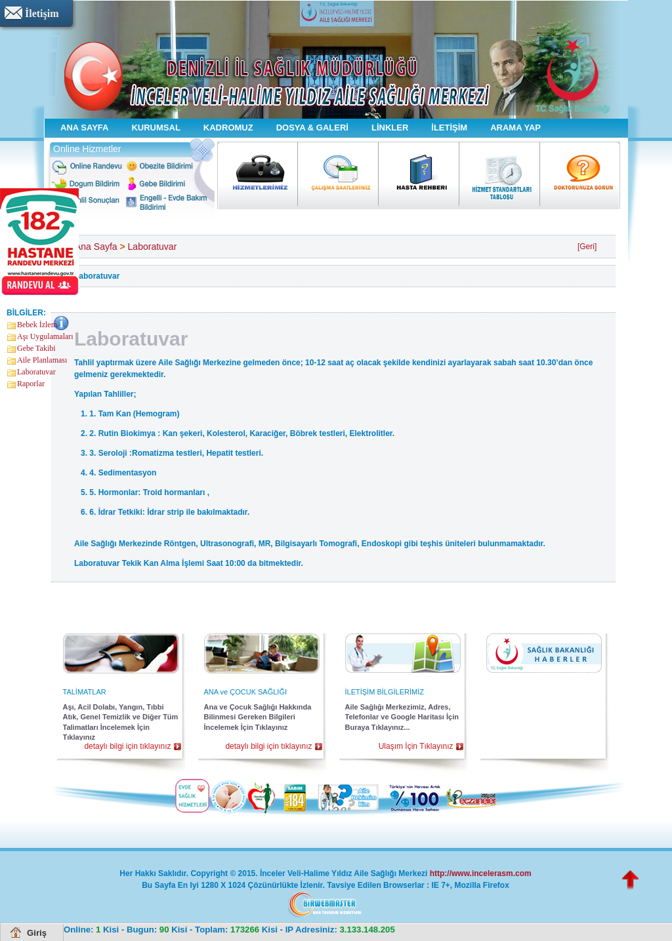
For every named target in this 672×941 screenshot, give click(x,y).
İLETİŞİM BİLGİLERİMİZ (384, 692)
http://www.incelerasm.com (481, 873)
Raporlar (31, 383)
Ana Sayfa (96, 246)
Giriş (37, 933)
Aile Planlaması (42, 360)
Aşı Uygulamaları (45, 336)
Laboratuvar (36, 371)
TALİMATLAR (84, 692)
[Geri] (587, 246)
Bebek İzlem (37, 324)
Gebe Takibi (36, 348)
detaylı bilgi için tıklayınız (127, 746)
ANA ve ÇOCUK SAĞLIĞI (245, 692)
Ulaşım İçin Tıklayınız (416, 746)
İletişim (42, 13)
